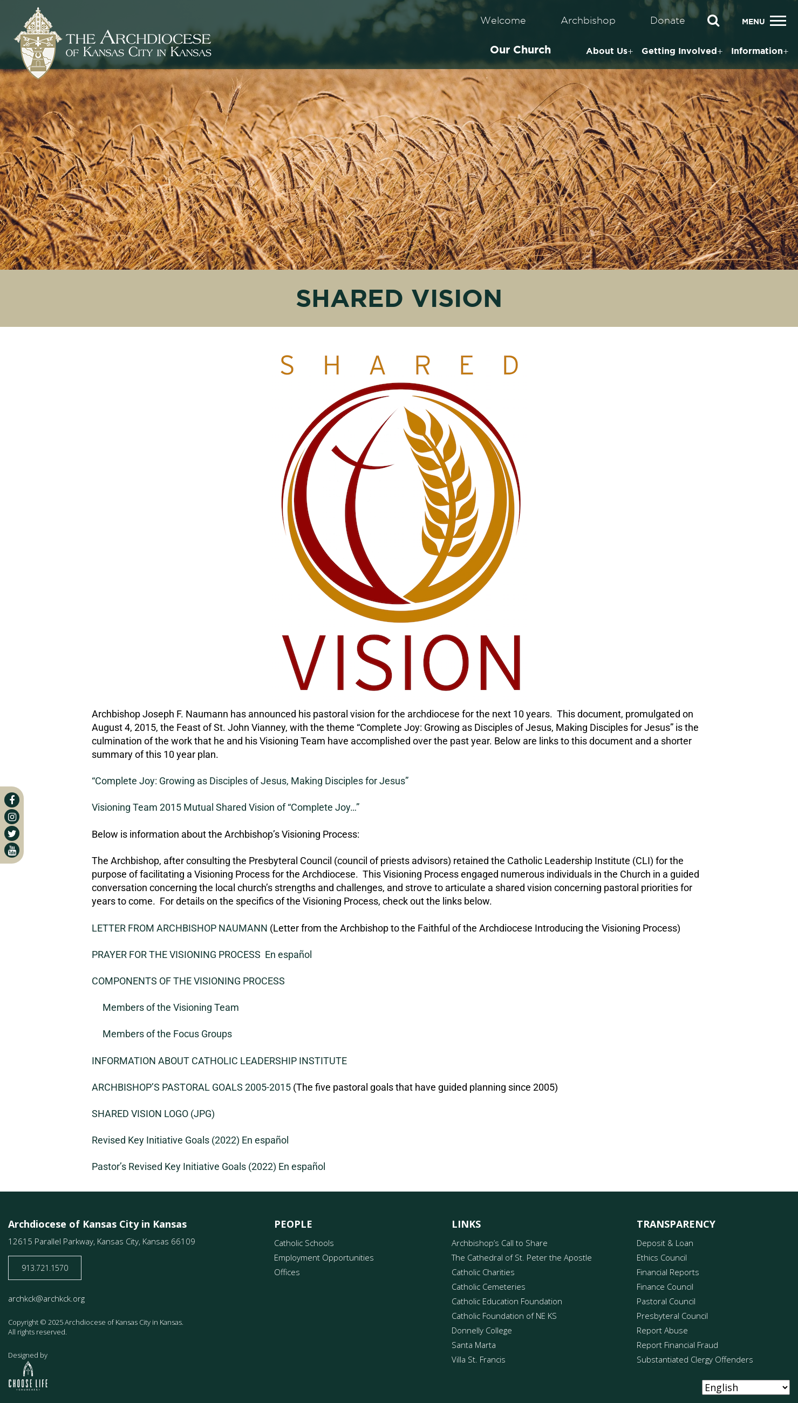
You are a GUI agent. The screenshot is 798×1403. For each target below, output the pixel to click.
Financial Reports (668, 1272)
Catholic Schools (304, 1242)
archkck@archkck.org (46, 1298)
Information (757, 51)
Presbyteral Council (672, 1315)
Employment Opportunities (324, 1257)
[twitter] (11, 833)
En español (288, 954)
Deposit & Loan (665, 1242)
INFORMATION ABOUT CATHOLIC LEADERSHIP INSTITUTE (219, 1060)
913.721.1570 (45, 1268)
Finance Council (665, 1286)
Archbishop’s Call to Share (500, 1242)
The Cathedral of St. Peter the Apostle (522, 1257)
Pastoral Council (666, 1301)
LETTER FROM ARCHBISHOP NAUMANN (180, 928)
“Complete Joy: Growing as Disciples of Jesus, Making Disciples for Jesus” (250, 780)
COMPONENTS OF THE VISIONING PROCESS (188, 981)
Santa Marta (474, 1344)
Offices (287, 1272)
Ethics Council (662, 1257)
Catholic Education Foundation (507, 1301)
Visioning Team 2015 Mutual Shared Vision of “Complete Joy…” (225, 807)
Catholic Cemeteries (489, 1286)
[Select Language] (746, 1387)
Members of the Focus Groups (167, 1033)
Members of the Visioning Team (171, 1007)
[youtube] (11, 850)
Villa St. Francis (479, 1359)
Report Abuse (662, 1330)
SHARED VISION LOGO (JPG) (153, 1113)
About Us (607, 51)
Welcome (503, 20)
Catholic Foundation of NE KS (504, 1315)
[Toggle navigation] (778, 20)
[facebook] (11, 799)
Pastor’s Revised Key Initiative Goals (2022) (184, 1166)
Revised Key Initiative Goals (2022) (166, 1140)
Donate (667, 20)
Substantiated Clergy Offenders (695, 1359)
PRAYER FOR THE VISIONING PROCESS (176, 954)
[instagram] (11, 816)
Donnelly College (482, 1330)
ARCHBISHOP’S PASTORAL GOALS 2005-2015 (191, 1087)
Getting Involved (679, 51)
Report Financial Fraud (677, 1344)
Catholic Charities (483, 1272)
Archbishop (588, 20)
